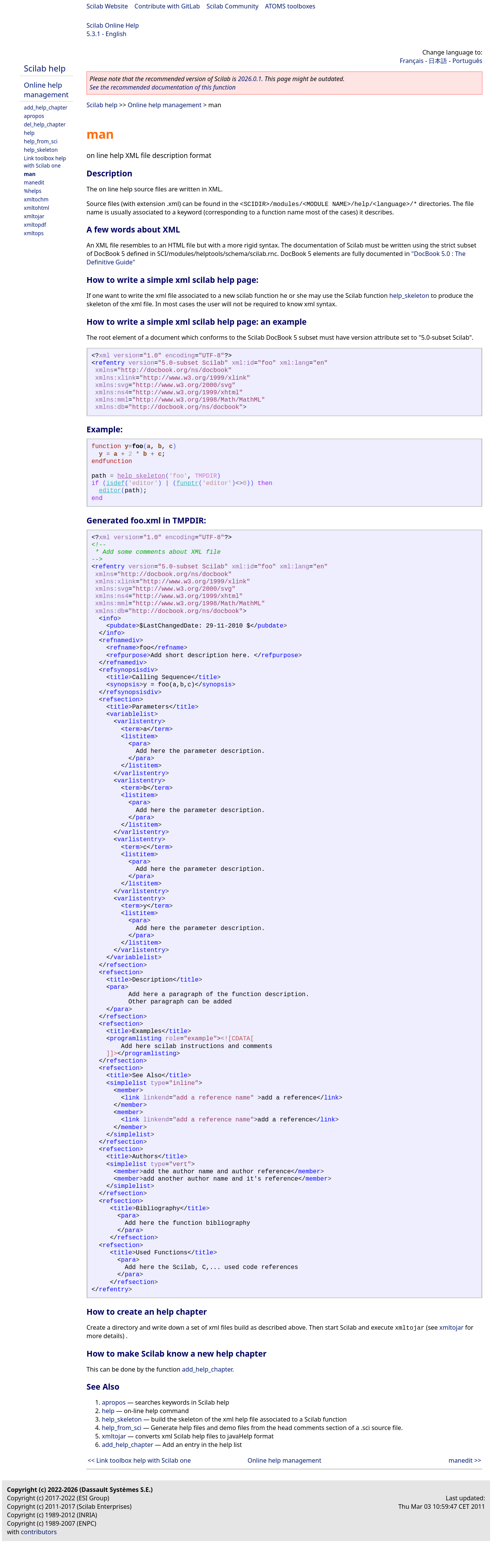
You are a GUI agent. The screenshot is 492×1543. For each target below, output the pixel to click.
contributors (39, 1532)
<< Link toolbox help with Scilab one (139, 1460)
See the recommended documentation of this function (163, 87)
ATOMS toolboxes (290, 6)
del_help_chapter (45, 124)
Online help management (46, 89)
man (29, 174)
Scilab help (45, 68)
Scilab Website (107, 6)
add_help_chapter (45, 107)
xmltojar (34, 216)
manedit (34, 182)
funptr (187, 483)
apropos (34, 116)
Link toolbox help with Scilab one (45, 161)
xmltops (33, 233)
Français (412, 60)
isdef (115, 483)
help (29, 132)
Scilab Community (232, 6)
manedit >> (465, 1460)
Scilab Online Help (112, 25)
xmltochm (36, 199)
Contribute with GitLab (167, 6)
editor (110, 490)
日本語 (438, 60)
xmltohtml (36, 207)
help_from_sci (41, 141)
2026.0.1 (249, 79)
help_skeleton (41, 149)
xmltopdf (35, 224)
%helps (33, 190)
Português (467, 60)
